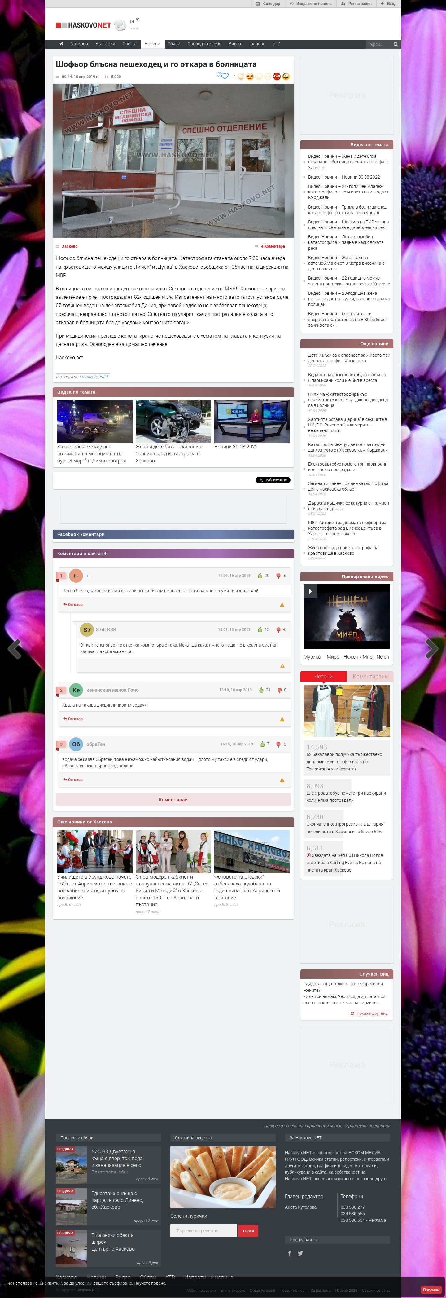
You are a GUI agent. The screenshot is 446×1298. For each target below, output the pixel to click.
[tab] (323, 678)
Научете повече (149, 1283)
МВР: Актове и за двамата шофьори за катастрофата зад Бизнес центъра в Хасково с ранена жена (347, 527)
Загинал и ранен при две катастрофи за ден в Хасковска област (348, 486)
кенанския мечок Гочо (112, 690)
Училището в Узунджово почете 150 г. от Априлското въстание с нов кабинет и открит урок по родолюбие (94, 887)
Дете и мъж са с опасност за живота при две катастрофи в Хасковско (349, 358)
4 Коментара (273, 246)
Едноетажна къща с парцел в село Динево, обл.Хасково (117, 1200)
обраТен (95, 744)
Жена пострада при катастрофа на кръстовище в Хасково (343, 550)
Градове (256, 43)
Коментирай (173, 799)
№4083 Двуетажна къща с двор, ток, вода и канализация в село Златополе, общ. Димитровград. (117, 1165)
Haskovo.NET (93, 376)
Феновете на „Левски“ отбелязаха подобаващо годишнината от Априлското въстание (247, 887)
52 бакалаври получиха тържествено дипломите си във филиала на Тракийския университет (344, 761)
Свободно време (204, 43)
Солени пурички (188, 1215)
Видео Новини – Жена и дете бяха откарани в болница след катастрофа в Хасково (348, 161)
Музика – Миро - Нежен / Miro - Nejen (346, 656)
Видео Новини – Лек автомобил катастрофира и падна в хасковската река (346, 242)
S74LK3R (106, 629)
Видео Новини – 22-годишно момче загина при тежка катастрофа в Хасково (349, 280)
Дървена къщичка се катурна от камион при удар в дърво (348, 505)
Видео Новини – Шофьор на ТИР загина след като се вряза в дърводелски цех (348, 224)
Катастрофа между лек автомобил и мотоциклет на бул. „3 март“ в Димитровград (91, 453)
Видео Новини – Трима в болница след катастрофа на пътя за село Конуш (347, 209)
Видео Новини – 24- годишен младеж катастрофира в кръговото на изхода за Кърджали (349, 191)
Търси (248, 1231)
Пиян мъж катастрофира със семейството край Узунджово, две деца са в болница (348, 399)
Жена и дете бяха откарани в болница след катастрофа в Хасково (169, 453)
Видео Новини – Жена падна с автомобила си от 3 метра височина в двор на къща (346, 263)
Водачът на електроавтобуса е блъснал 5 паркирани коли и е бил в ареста (348, 377)
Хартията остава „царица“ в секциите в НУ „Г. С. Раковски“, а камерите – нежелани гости (347, 424)
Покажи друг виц (369, 1013)
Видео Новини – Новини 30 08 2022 (344, 177)
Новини (152, 43)
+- (88, 575)
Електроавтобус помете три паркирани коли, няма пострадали (347, 466)
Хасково (69, 246)
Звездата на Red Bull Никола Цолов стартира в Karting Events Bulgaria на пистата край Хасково (345, 862)
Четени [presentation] (323, 676)
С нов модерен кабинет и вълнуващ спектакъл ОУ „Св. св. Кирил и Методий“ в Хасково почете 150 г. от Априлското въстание (173, 890)
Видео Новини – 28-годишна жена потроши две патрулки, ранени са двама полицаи (349, 298)
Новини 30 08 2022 (236, 446)
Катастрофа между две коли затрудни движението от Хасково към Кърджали (348, 447)
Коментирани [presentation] (370, 676)
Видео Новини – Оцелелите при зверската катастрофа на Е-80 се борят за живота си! (348, 319)
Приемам (431, 1290)
